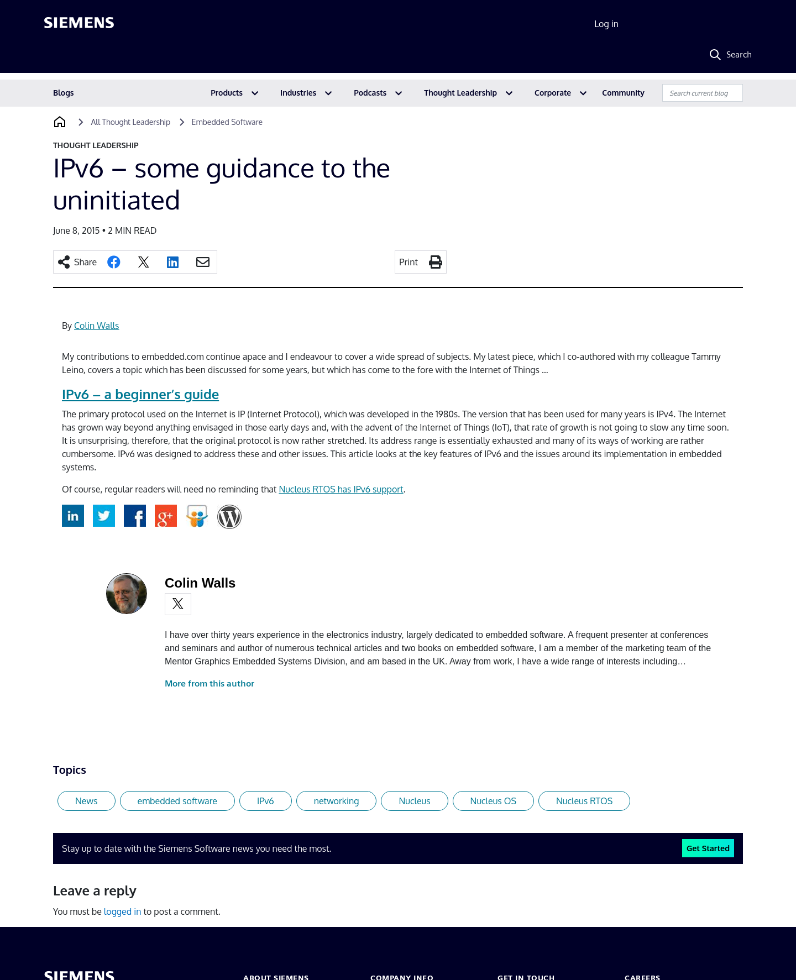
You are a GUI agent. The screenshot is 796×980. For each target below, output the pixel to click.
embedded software (177, 800)
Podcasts (370, 92)
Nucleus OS (493, 800)
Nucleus (414, 800)
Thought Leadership (460, 92)
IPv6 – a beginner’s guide (140, 393)
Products (227, 92)
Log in (606, 23)
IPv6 (265, 800)
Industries (298, 92)
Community (623, 92)
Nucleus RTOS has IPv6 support (341, 489)
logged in (123, 911)
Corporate (553, 92)
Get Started (708, 848)
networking (336, 800)
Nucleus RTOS (584, 800)
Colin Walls (96, 325)
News (86, 800)
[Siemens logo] (79, 24)
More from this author (209, 683)
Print (408, 262)
